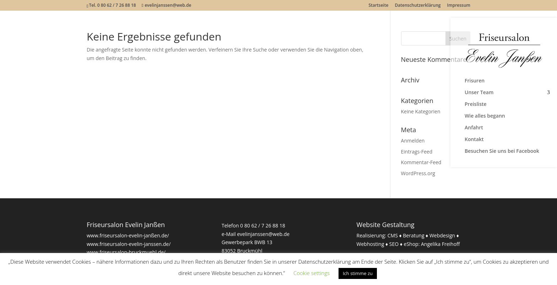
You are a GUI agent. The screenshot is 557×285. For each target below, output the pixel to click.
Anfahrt (474, 128)
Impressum (458, 5)
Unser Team (479, 93)
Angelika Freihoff (440, 244)
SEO (394, 244)
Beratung (413, 235)
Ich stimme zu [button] (358, 273)
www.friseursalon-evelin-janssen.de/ (129, 244)
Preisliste (476, 104)
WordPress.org (418, 173)
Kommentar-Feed (421, 162)
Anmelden (413, 140)
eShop (411, 244)
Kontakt (474, 139)
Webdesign (442, 235)
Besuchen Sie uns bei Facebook (502, 151)
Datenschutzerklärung (418, 5)
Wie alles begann (485, 116)
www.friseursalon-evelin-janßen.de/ (128, 235)
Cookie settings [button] (311, 272)
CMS (393, 235)
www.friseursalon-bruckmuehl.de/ (126, 252)
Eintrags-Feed (417, 151)
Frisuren (475, 81)
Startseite (378, 5)
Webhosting (370, 244)
